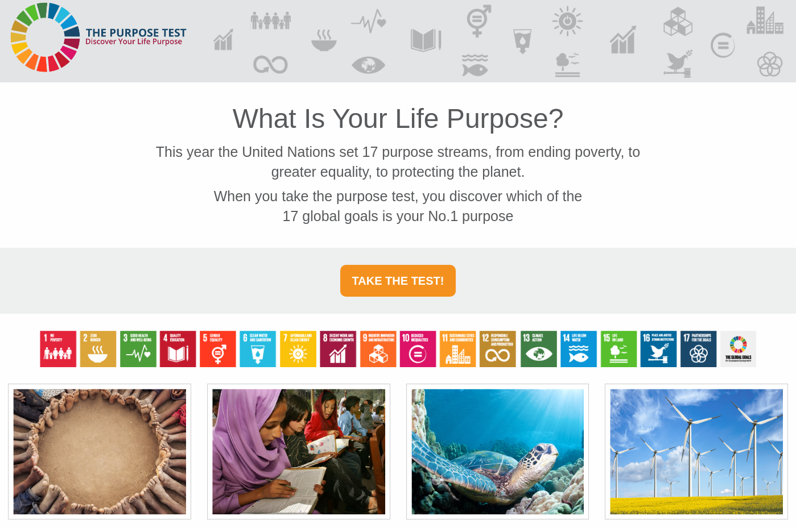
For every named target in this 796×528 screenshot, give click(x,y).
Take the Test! (398, 281)
